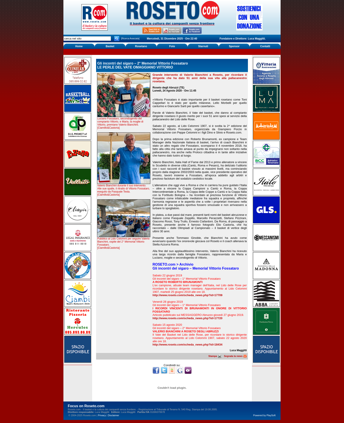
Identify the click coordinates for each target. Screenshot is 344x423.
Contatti (265, 46)
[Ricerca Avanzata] (130, 38)
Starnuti (203, 46)
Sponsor (234, 46)
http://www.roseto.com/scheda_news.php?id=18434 (187, 344)
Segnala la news (235, 356)
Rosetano (141, 46)
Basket (110, 46)
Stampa (214, 356)
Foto (172, 46)
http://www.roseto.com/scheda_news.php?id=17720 (187, 318)
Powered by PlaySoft (264, 415)
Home (78, 46)
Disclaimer (113, 415)
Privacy (102, 415)
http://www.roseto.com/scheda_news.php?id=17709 (187, 295)
